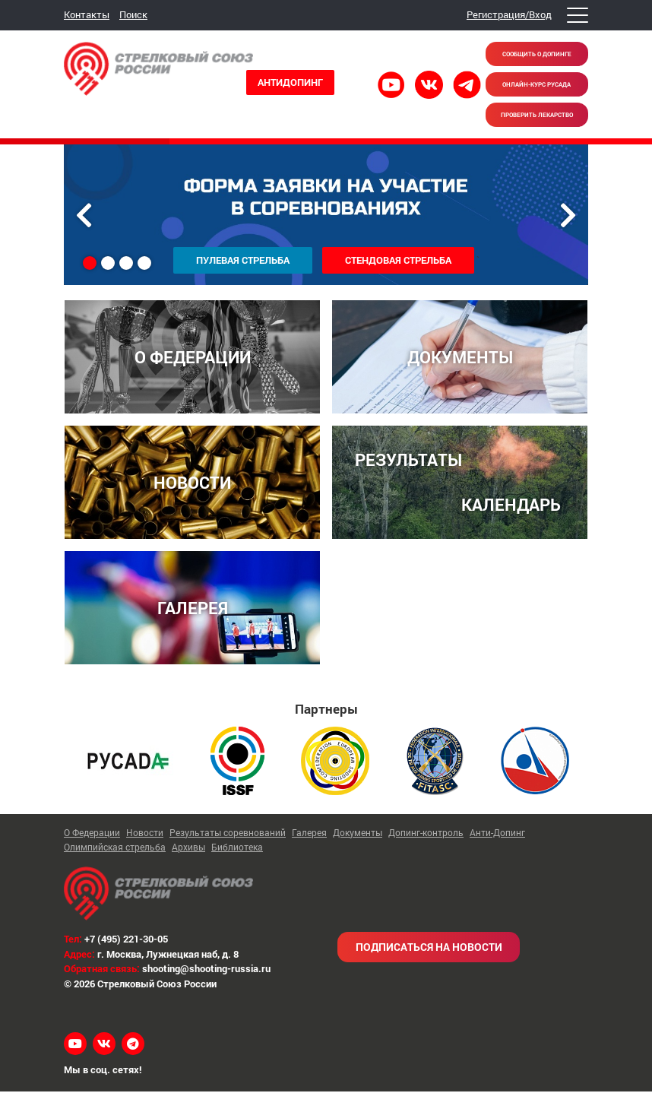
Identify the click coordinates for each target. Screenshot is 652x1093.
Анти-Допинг (497, 834)
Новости (144, 834)
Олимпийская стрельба (115, 849)
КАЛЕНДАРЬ (511, 506)
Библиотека (237, 849)
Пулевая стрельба (243, 260)
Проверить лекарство (537, 115)
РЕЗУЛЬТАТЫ (408, 460)
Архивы (188, 849)
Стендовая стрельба (398, 260)
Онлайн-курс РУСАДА (536, 84)
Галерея (309, 834)
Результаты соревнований (227, 834)
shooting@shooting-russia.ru (206, 970)
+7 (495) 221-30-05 (126, 941)
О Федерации (92, 834)
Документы (357, 834)
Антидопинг (290, 82)
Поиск (133, 14)
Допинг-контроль (426, 834)
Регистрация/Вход (509, 14)
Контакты (86, 14)
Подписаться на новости (429, 949)
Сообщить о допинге (536, 54)
